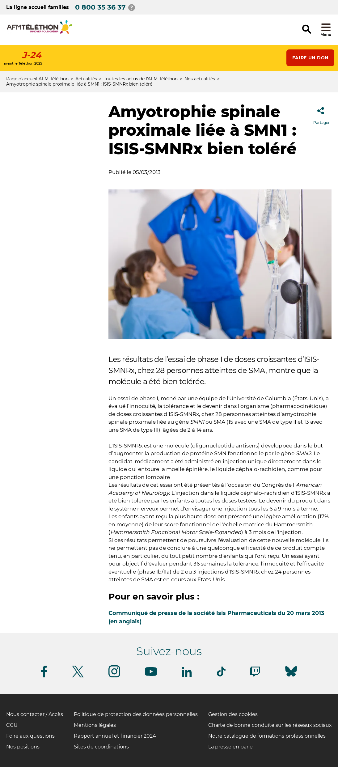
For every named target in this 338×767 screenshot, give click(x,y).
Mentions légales (95, 725)
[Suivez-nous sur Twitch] (255, 675)
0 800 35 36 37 (100, 7)
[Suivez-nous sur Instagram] (114, 676)
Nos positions (23, 747)
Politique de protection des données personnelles (136, 714)
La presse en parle (230, 747)
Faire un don (310, 58)
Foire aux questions (30, 736)
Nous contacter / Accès (34, 714)
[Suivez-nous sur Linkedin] (187, 676)
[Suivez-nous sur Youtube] (151, 675)
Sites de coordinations (101, 747)
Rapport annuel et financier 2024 (115, 736)
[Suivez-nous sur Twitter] (78, 676)
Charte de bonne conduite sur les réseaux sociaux (270, 725)
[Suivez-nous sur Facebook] (44, 676)
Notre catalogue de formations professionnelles (267, 736)
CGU (12, 725)
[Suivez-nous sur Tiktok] (221, 675)
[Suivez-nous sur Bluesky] (291, 677)
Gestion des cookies (233, 714)
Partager (321, 114)
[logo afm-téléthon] (39, 33)
